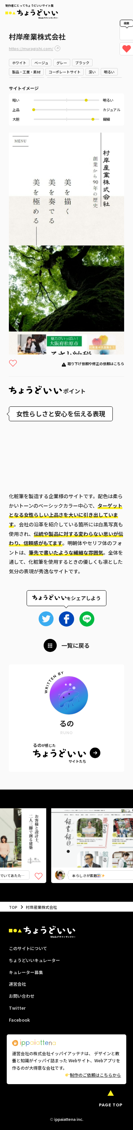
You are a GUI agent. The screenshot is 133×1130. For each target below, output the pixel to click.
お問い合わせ (21, 996)
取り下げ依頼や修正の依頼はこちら (95, 363)
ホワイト (19, 62)
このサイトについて (28, 948)
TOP (13, 907)
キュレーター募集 (26, 972)
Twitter (17, 1008)
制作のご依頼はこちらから (93, 1075)
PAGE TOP (110, 1105)
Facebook (19, 1020)
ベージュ (41, 62)
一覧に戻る (75, 645)
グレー (61, 62)
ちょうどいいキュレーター (34, 960)
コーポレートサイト (65, 71)
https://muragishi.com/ (31, 48)
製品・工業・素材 (26, 71)
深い (92, 71)
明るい (109, 71)
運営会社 (17, 984)
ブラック (82, 62)
